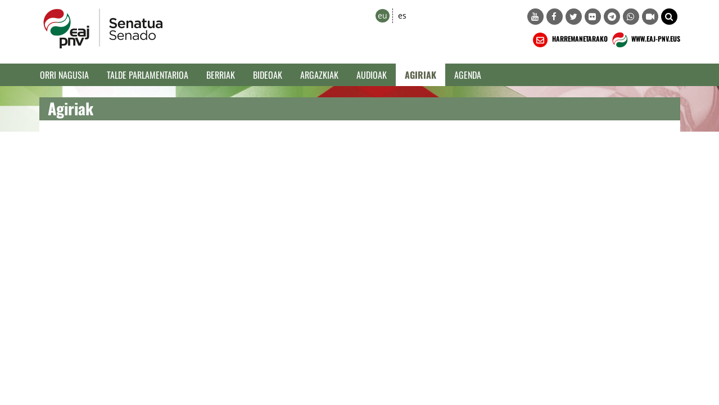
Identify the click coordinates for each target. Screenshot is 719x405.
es (402, 15)
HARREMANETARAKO (569, 40)
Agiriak (420, 75)
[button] (669, 16)
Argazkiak (319, 75)
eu (382, 15)
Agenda (467, 75)
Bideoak (267, 75)
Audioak (371, 75)
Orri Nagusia (64, 75)
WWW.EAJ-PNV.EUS (645, 40)
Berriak (220, 75)
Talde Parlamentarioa (147, 75)
